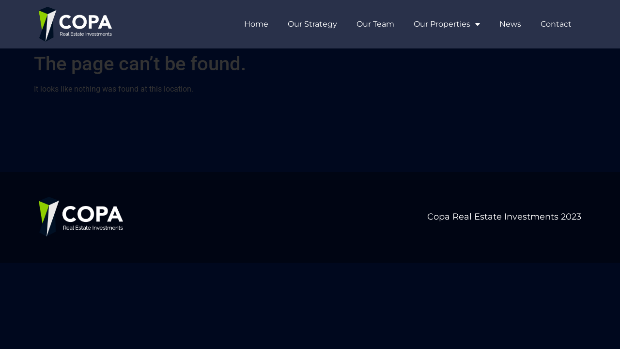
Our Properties (447, 24)
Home (256, 24)
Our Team (375, 24)
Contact (556, 24)
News (510, 24)
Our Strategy (312, 24)
